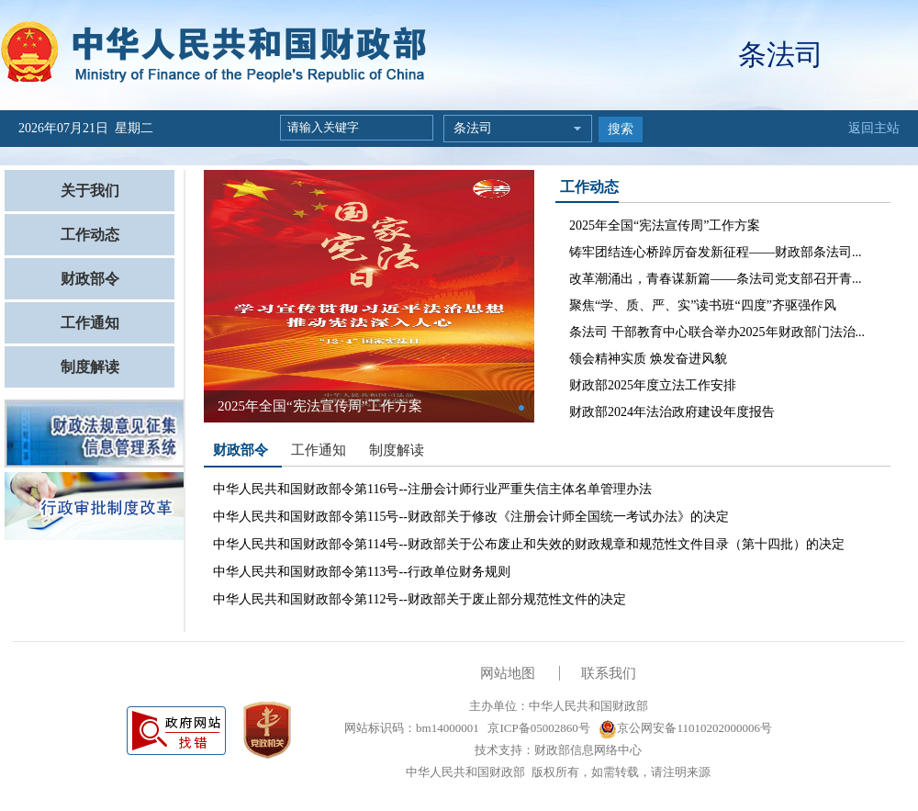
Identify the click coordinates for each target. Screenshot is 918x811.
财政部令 (90, 279)
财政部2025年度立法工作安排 (652, 385)
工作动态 (90, 234)
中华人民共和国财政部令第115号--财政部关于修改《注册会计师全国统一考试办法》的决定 (471, 517)
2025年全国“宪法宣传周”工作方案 (664, 225)
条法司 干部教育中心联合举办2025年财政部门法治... (717, 332)
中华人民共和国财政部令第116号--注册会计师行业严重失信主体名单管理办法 (432, 489)
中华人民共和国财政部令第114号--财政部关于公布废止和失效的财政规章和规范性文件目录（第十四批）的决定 (529, 544)
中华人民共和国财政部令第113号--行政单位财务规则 (361, 572)
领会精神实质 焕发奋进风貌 (648, 359)
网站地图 (507, 673)
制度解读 (90, 367)
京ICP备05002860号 (537, 728)
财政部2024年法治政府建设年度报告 (672, 412)
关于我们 (90, 190)
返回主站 (874, 128)
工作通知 (90, 323)
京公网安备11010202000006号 (685, 728)
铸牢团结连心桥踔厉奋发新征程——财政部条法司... (715, 252)
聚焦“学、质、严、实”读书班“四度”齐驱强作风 (702, 305)
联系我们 (608, 673)
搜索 (620, 129)
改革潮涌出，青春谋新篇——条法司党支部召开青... (715, 279)
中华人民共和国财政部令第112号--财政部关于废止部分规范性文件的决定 (419, 599)
